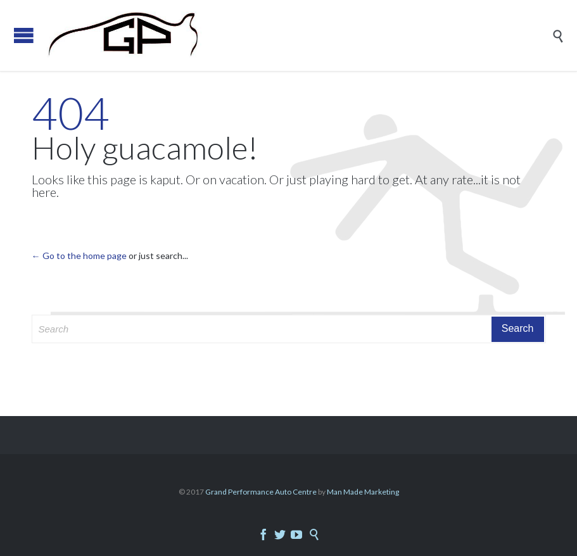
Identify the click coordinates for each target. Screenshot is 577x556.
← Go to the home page (79, 255)
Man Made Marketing (363, 491)
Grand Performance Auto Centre (261, 491)
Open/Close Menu (24, 35)
